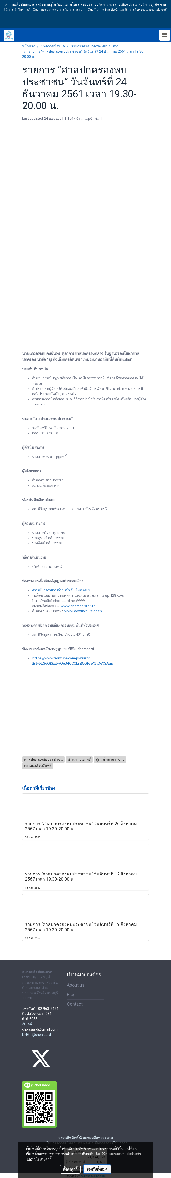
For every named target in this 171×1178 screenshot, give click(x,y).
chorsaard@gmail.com (40, 1029)
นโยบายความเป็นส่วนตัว (123, 1154)
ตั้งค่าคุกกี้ (70, 1169)
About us (76, 985)
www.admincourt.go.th (83, 611)
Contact (75, 1004)
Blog (71, 994)
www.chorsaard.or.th (78, 606)
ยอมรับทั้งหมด (97, 1169)
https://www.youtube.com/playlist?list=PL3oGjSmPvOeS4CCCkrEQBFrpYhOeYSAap (72, 660)
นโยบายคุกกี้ (42, 1159)
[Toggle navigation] (164, 35)
